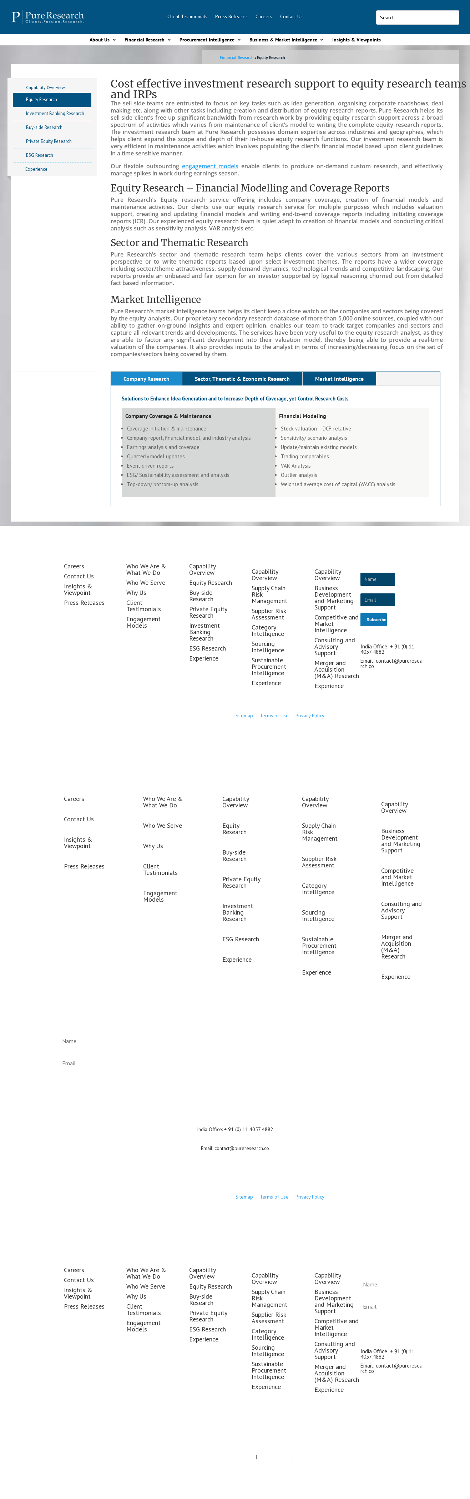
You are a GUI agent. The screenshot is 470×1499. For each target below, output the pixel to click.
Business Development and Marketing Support (334, 597)
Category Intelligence (268, 630)
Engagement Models (143, 622)
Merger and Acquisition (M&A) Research (336, 669)
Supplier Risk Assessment (269, 614)
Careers (264, 16)
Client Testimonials (187, 16)
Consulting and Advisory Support (334, 646)
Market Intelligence (339, 378)
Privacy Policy (309, 715)
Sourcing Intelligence (268, 646)
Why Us (136, 592)
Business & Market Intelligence (283, 40)
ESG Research (39, 155)
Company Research (146, 378)
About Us (100, 40)
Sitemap (244, 715)
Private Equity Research (49, 141)
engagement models (210, 166)
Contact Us (291, 16)
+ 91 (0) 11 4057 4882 (248, 1129)
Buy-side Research (44, 127)
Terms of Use (275, 715)
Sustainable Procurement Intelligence (269, 666)
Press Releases (231, 16)
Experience (36, 169)
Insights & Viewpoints (356, 40)
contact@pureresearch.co (391, 663)
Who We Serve (145, 582)
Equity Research (41, 99)
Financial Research (145, 40)
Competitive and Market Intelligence (397, 876)
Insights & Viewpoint (78, 589)
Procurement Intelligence (207, 40)
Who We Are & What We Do (146, 569)
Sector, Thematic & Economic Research (242, 378)
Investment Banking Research (55, 113)
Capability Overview (45, 87)
